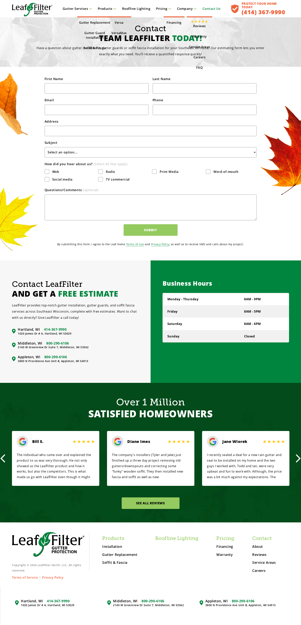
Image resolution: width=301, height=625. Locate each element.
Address (51, 121)
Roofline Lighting (136, 8)
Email (49, 100)
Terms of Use (135, 244)
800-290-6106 (57, 343)
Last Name (162, 79)
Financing (224, 547)
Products (107, 8)
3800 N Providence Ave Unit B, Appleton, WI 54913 (53, 361)
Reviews (259, 555)
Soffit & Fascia (114, 563)
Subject (51, 142)
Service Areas (264, 563)
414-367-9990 (55, 329)
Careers (259, 571)
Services (77, 8)
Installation (112, 547)
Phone (158, 100)
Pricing (163, 8)
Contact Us (211, 8)
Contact (262, 538)
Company (187, 8)
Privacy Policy (160, 244)
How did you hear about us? (86, 164)
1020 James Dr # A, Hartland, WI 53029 (44, 333)
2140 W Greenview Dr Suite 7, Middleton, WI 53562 (53, 347)
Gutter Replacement (119, 555)
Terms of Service (25, 577)
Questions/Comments (72, 190)
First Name (54, 79)
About (257, 547)
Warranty (224, 555)
